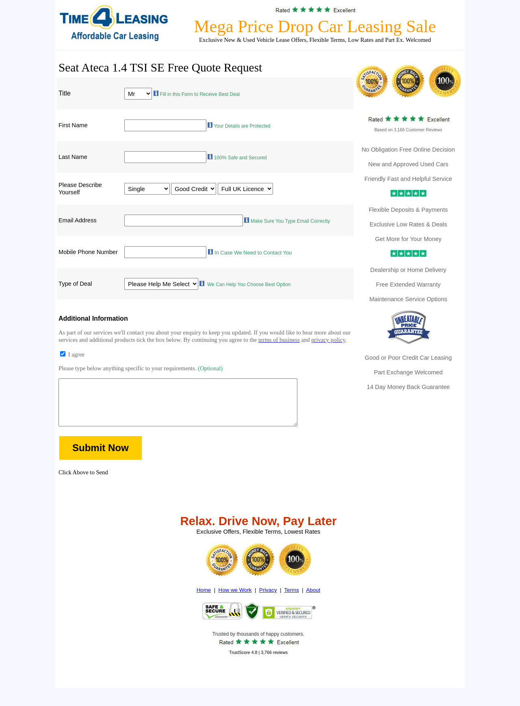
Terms (291, 601)
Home (204, 601)
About (313, 601)
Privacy (268, 601)
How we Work (235, 601)
